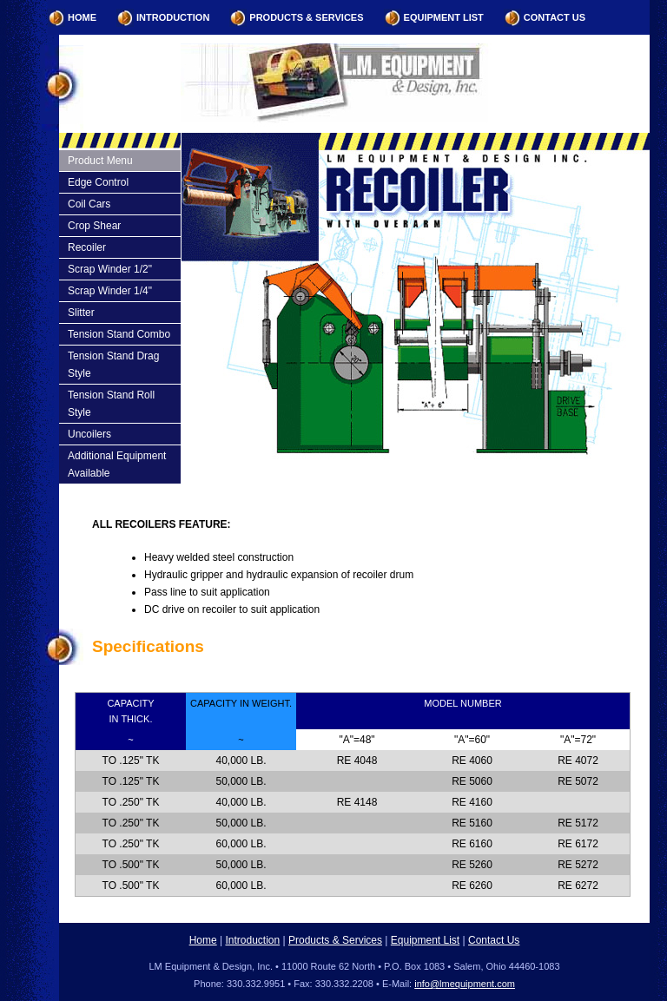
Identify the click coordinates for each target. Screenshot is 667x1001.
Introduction (172, 17)
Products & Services (306, 17)
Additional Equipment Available (117, 464)
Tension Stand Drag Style (113, 364)
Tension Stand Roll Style (111, 403)
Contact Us (554, 17)
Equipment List (444, 17)
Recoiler (87, 247)
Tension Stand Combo (119, 334)
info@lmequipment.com (464, 983)
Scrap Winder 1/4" (110, 291)
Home (82, 17)
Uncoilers (89, 434)
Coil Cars (89, 204)
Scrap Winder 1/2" (110, 269)
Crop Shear (94, 226)
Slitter (81, 312)
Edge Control (98, 182)
